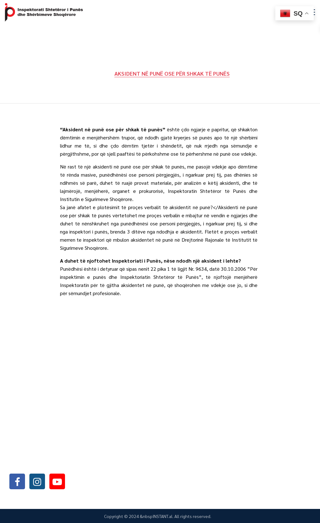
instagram (37, 481)
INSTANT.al (162, 516)
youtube (57, 481)
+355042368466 (46, 448)
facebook (17, 481)
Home (99, 73)
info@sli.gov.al (47, 464)
